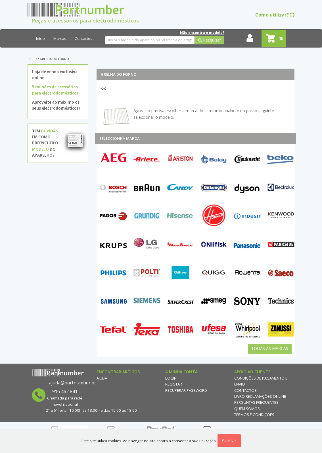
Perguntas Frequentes (256, 402)
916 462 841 (65, 391)
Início (40, 38)
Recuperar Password (186, 390)
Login (171, 378)
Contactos (83, 38)
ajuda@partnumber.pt (72, 383)
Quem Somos (247, 408)
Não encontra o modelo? (202, 32)
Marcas (59, 38)
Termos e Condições (254, 414)
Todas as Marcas (269, 348)
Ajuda (102, 378)
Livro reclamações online (260, 396)
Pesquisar (209, 40)
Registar (173, 384)
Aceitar (229, 440)
